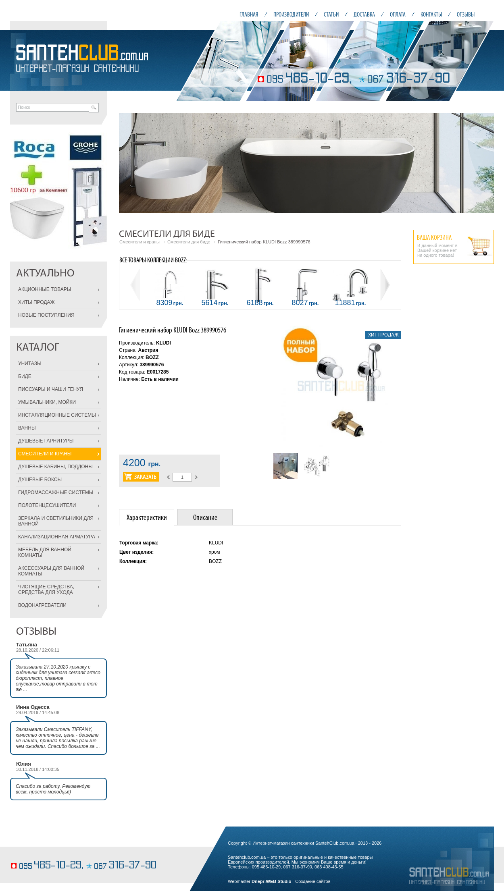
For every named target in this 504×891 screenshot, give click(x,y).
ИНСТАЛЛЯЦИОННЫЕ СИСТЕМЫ (57, 415)
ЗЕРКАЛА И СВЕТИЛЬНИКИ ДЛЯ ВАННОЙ (56, 521)
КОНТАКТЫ (431, 14)
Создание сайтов (312, 881)
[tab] (146, 517)
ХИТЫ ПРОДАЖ (36, 302)
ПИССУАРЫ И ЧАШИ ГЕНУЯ (50, 389)
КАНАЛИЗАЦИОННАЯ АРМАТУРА (56, 537)
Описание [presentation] (205, 517)
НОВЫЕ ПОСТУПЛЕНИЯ (46, 315)
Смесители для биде (188, 241)
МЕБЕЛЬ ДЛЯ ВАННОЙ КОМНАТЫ (44, 552)
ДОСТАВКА (364, 14)
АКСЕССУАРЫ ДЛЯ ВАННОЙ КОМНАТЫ (51, 571)
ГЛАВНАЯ (249, 14)
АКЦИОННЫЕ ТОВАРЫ (44, 289)
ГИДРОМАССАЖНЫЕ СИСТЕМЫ (55, 492)
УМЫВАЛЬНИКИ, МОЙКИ (47, 402)
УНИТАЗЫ (30, 363)
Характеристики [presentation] (147, 517)
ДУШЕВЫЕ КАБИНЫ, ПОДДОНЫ (55, 466)
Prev (129, 162)
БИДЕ (24, 376)
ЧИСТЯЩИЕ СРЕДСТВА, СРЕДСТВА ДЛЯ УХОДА (46, 589)
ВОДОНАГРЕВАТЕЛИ (42, 605)
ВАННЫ (27, 428)
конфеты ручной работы (35, 853)
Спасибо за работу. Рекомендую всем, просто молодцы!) (53, 789)
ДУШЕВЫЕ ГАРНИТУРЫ (45, 441)
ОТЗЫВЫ (466, 14)
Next (483, 162)
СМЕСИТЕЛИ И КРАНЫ (44, 454)
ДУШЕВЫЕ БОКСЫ (40, 479)
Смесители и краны (139, 241)
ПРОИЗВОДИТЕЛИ (291, 14)
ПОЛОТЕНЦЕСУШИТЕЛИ (47, 505)
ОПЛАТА (398, 14)
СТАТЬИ (331, 14)
